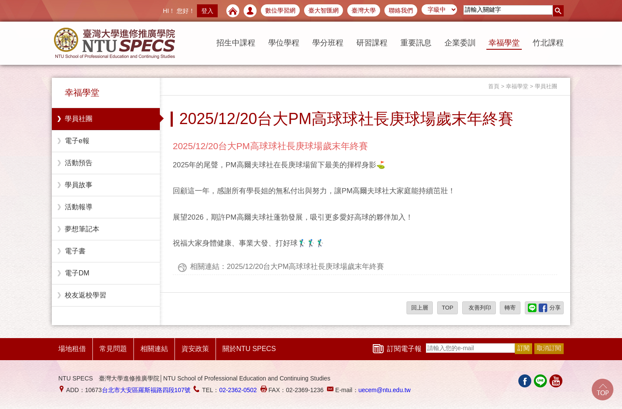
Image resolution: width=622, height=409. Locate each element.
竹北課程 (548, 42)
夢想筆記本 (82, 229)
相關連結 (154, 348)
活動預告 (78, 162)
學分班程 (327, 42)
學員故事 (78, 185)
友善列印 (479, 307)
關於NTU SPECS (249, 348)
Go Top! (602, 389)
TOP (448, 307)
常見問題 (113, 348)
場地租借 (72, 348)
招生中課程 (235, 42)
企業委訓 (460, 42)
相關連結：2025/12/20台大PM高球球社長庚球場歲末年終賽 (287, 266)
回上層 (419, 307)
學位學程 (283, 42)
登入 (207, 10)
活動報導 (78, 207)
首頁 (493, 86)
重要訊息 (416, 42)
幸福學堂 (504, 42)
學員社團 (78, 118)
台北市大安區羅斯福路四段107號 (146, 390)
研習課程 (371, 42)
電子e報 (77, 140)
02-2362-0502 (238, 390)
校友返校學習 (85, 295)
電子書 (75, 251)
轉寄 (510, 307)
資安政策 (195, 348)
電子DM (77, 273)
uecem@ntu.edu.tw (385, 390)
